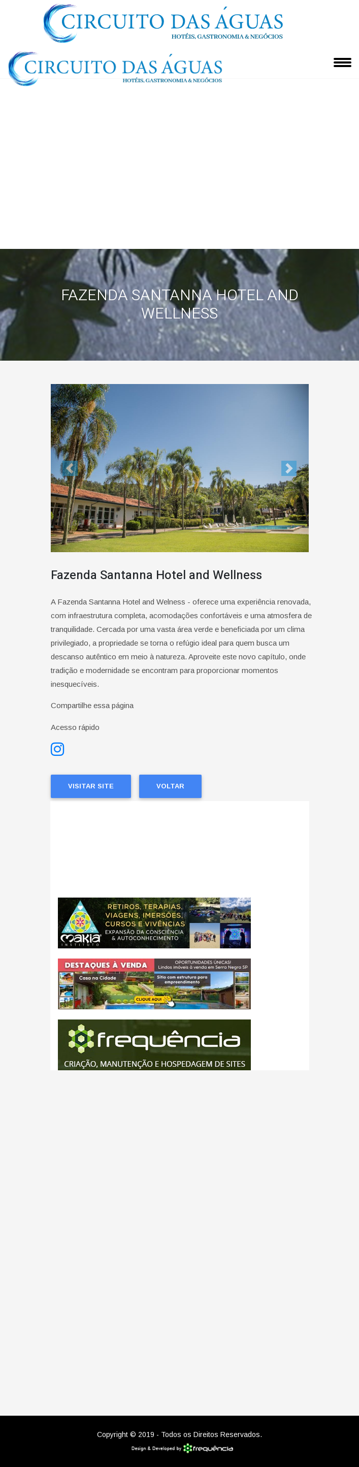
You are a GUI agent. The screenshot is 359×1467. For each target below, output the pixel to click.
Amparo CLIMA (180, 849)
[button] (70, 468)
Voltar (170, 786)
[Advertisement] (179, 173)
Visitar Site (91, 786)
